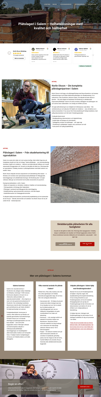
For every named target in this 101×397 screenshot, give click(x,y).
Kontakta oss (93, 4)
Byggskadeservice (67, 4)
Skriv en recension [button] (19, 58)
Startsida (47, 4)
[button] (93, 55)
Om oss (55, 4)
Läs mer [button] (33, 61)
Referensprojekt (80, 4)
